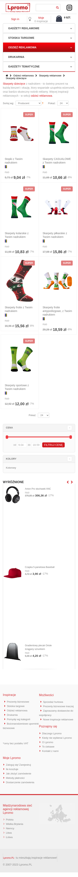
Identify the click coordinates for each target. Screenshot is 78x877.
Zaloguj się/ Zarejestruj (19, 771)
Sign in (15, 19)
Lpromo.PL (8, 862)
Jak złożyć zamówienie (20, 779)
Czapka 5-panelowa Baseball (39, 567)
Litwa (9, 837)
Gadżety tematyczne (24, 66)
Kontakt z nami (51, 757)
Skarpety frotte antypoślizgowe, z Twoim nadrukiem (57, 311)
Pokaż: (52, 103)
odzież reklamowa (41, 95)
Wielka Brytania (15, 829)
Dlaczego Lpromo (53, 740)
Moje (41, 17)
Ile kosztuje (12, 775)
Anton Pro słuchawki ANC (38, 488)
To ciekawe (49, 753)
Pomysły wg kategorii (20, 718)
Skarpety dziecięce (14, 83)
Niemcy (10, 833)
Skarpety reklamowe (50, 75)
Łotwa (9, 841)
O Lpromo (48, 749)
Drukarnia (16, 56)
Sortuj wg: (8, 103)
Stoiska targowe (21, 37)
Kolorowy (11, 467)
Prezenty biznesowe (19, 701)
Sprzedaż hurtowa (54, 701)
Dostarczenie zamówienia (21, 788)
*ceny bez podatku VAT (15, 742)
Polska (10, 825)
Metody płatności (16, 783)
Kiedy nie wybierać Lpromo (58, 745)
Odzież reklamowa (22, 47)
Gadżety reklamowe (23, 28)
